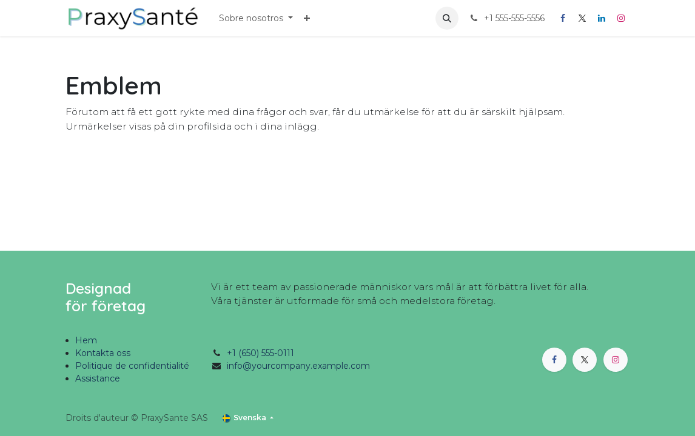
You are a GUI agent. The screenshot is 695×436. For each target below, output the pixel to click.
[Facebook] (562, 18)
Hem (86, 340)
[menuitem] (256, 18)
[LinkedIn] (601, 18)
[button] (446, 18)
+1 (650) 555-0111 (260, 353)
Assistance (97, 378)
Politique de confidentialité (132, 365)
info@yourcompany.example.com (298, 365)
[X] (582, 18)
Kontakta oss (102, 353)
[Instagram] (621, 18)
